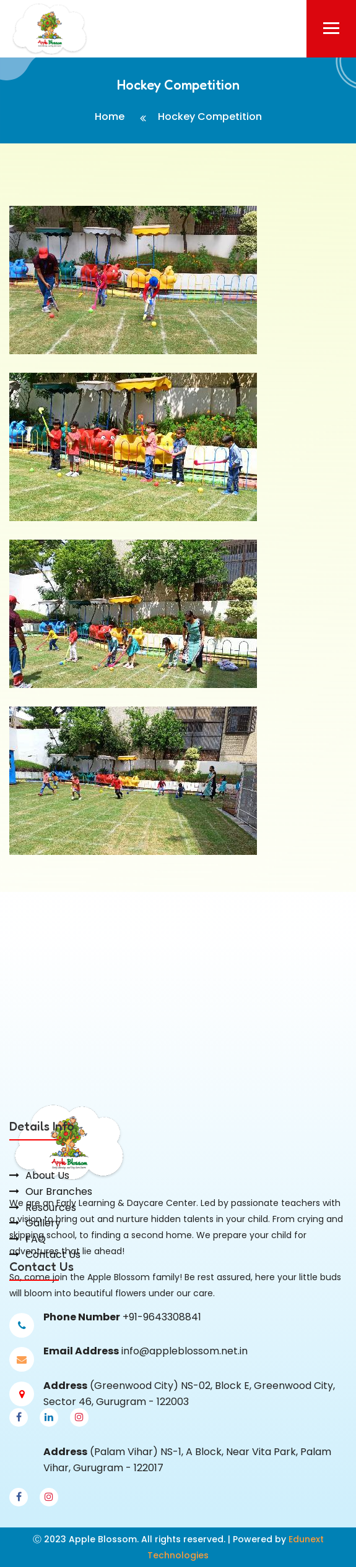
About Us (47, 1210)
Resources (50, 1241)
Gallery (43, 1257)
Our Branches (58, 1225)
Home (109, 116)
